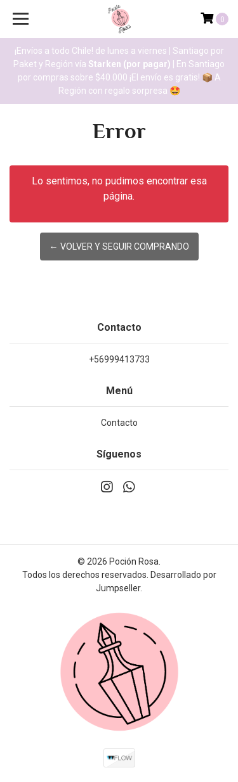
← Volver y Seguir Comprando (119, 246)
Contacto (119, 423)
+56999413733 (119, 359)
